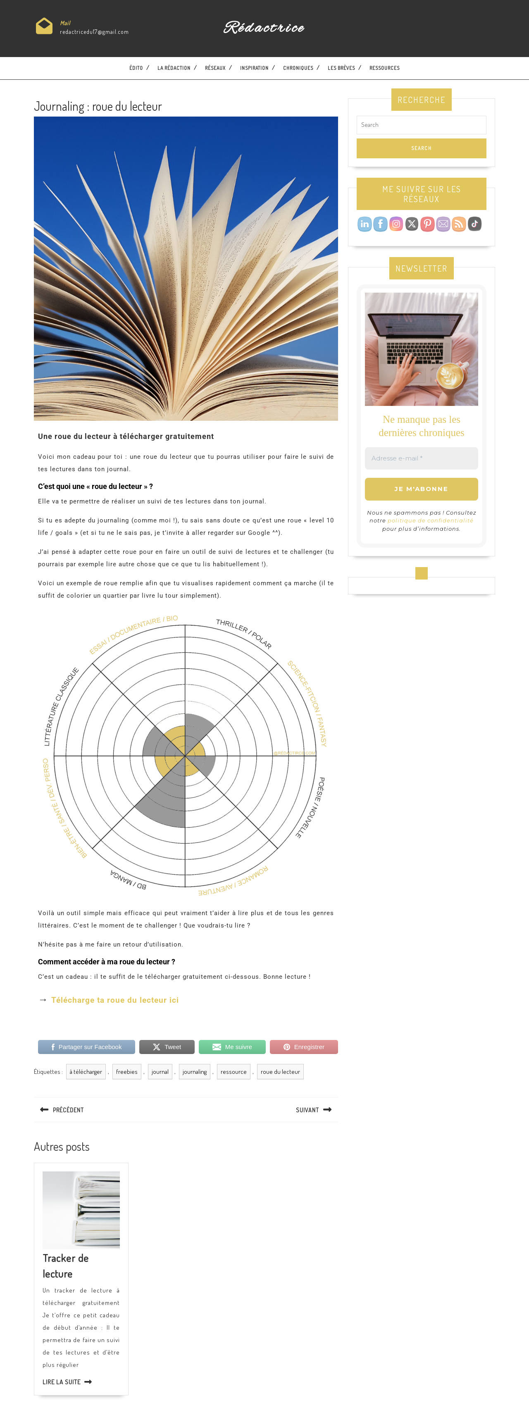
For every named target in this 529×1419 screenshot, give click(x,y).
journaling (195, 1072)
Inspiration (254, 68)
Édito (136, 68)
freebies (127, 1072)
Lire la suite (62, 1382)
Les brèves (341, 68)
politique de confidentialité (431, 520)
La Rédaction (174, 68)
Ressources (384, 68)
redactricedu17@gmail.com (94, 31)
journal (160, 1072)
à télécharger (86, 1072)
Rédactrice (264, 28)
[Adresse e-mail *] (421, 458)
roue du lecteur (280, 1072)
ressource (234, 1072)
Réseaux (215, 68)
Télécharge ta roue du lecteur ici (115, 1000)
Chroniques (298, 68)
